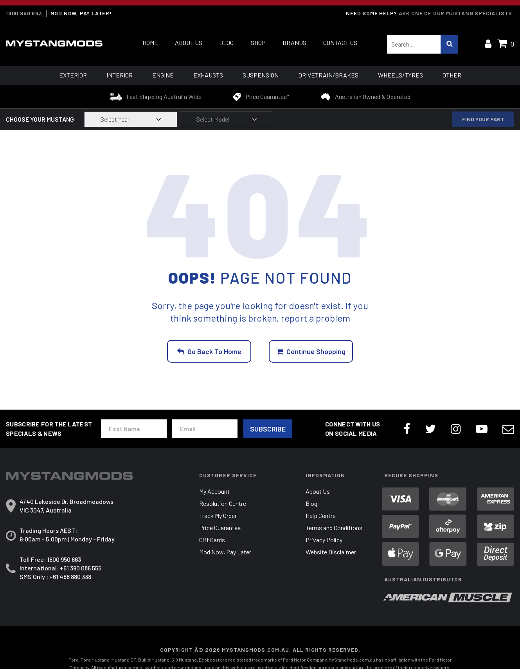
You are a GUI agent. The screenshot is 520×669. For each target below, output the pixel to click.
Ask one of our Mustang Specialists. (456, 13)
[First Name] (134, 428)
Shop (258, 42)
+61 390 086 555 (80, 568)
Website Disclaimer (331, 552)
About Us (188, 42)
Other (452, 75)
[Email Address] (205, 428)
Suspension (261, 75)
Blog (226, 42)
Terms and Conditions (334, 527)
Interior (119, 75)
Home (150, 42)
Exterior (73, 75)
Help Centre (321, 515)
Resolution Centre (222, 503)
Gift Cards (212, 539)
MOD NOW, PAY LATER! (81, 13)
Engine (163, 75)
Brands (294, 42)
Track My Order (218, 515)
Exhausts (208, 75)
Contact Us (340, 42)
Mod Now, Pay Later (225, 552)
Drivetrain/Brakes (328, 75)
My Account (214, 491)
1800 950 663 (24, 13)
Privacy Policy (324, 539)
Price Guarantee (220, 527)
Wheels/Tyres (400, 75)
